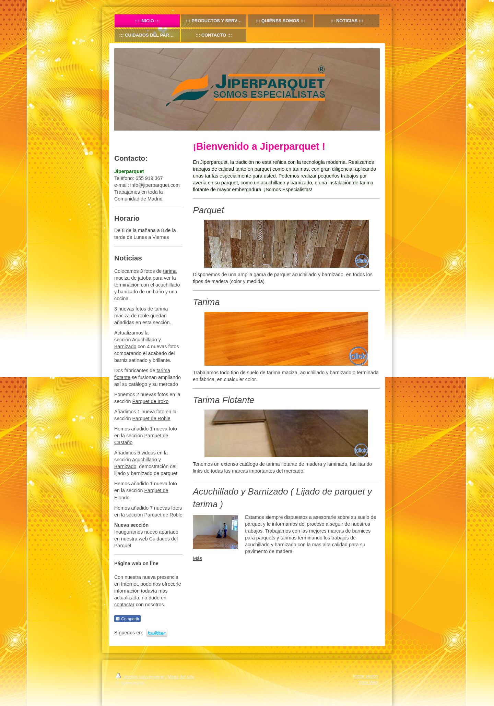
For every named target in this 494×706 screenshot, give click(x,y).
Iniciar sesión (365, 676)
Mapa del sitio (181, 676)
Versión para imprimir (140, 676)
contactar (124, 604)
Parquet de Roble (151, 418)
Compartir (127, 619)
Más (197, 558)
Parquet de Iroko (150, 401)
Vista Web (368, 682)
